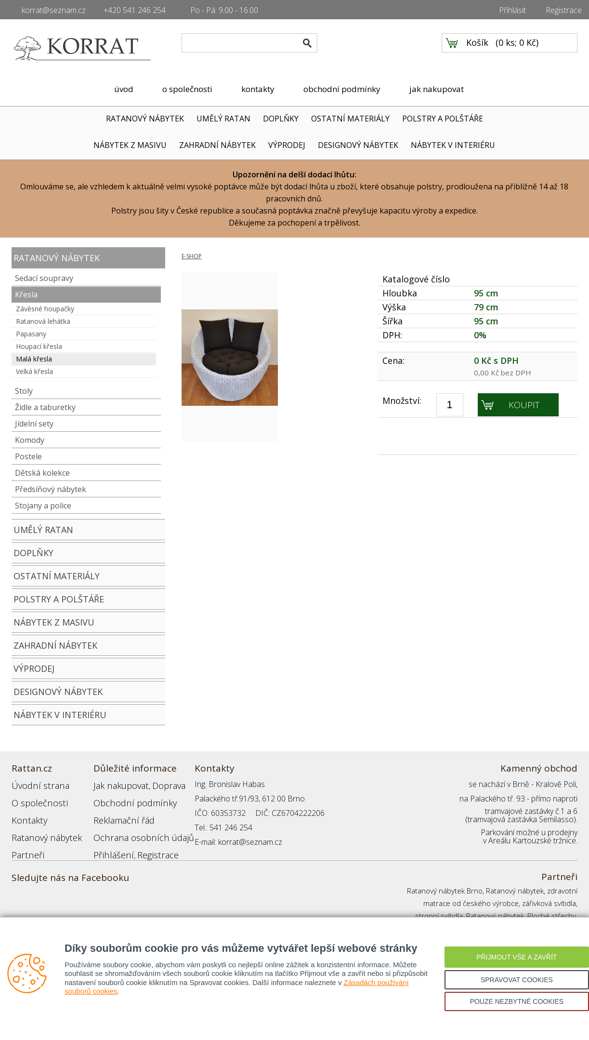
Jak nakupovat (117, 784)
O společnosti (35, 798)
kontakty (258, 88)
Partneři (25, 842)
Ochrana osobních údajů (135, 827)
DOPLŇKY (281, 118)
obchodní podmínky (341, 88)
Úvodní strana (35, 784)
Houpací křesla (39, 346)
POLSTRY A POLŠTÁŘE (442, 118)
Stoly (24, 391)
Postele (28, 456)
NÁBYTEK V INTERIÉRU (453, 145)
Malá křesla (34, 358)
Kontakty (26, 813)
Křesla (26, 294)
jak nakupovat (436, 88)
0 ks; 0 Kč (517, 48)
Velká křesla (34, 371)
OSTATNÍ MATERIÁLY (350, 118)
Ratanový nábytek (42, 827)
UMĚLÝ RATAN (223, 118)
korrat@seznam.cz (54, 10)
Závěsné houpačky (45, 308)
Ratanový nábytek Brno (445, 890)
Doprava (159, 784)
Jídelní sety (34, 423)
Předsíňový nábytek (50, 489)
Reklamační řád (119, 813)
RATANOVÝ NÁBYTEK (145, 118)
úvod (123, 88)
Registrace (564, 10)
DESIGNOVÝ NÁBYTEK (358, 145)
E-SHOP (192, 256)
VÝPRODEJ (286, 145)
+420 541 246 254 (135, 10)
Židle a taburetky (45, 407)
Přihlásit (512, 10)
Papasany (31, 333)
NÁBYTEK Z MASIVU (130, 145)
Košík (477, 48)
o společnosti (187, 88)
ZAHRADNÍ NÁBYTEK (217, 145)
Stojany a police (43, 505)
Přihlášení (109, 842)
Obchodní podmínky (127, 798)
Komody (29, 440)
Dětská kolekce (42, 472)
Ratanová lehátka (43, 321)
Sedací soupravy (44, 278)
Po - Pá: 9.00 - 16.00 (224, 10)
